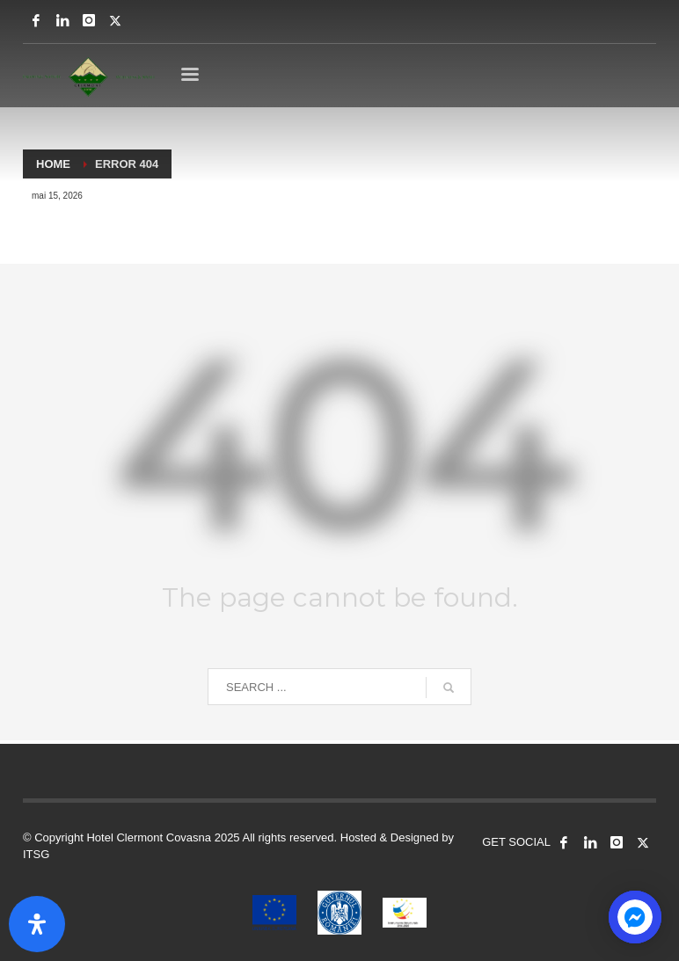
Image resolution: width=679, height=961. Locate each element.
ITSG (36, 854)
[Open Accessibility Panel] (37, 924)
